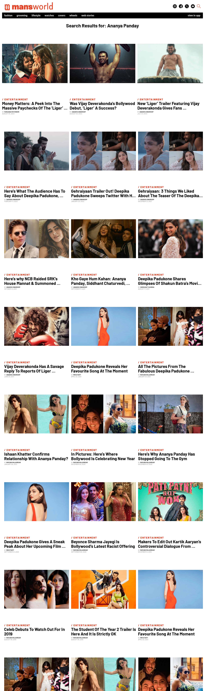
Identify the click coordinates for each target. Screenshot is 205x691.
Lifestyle (36, 15)
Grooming (22, 15)
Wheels (73, 15)
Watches (49, 15)
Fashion (8, 15)
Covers (61, 15)
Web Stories (87, 15)
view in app (194, 15)
